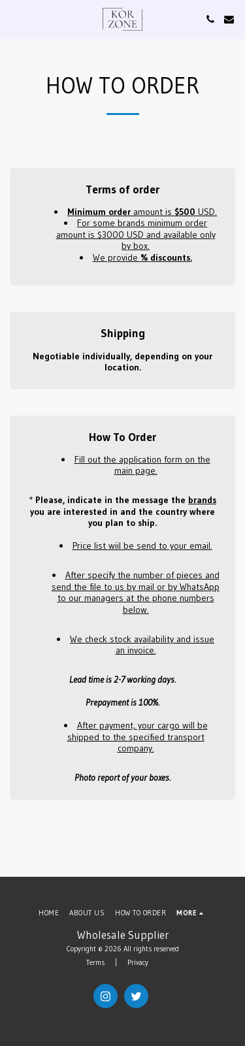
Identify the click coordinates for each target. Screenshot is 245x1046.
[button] (14, 19)
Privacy (137, 962)
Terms (95, 962)
